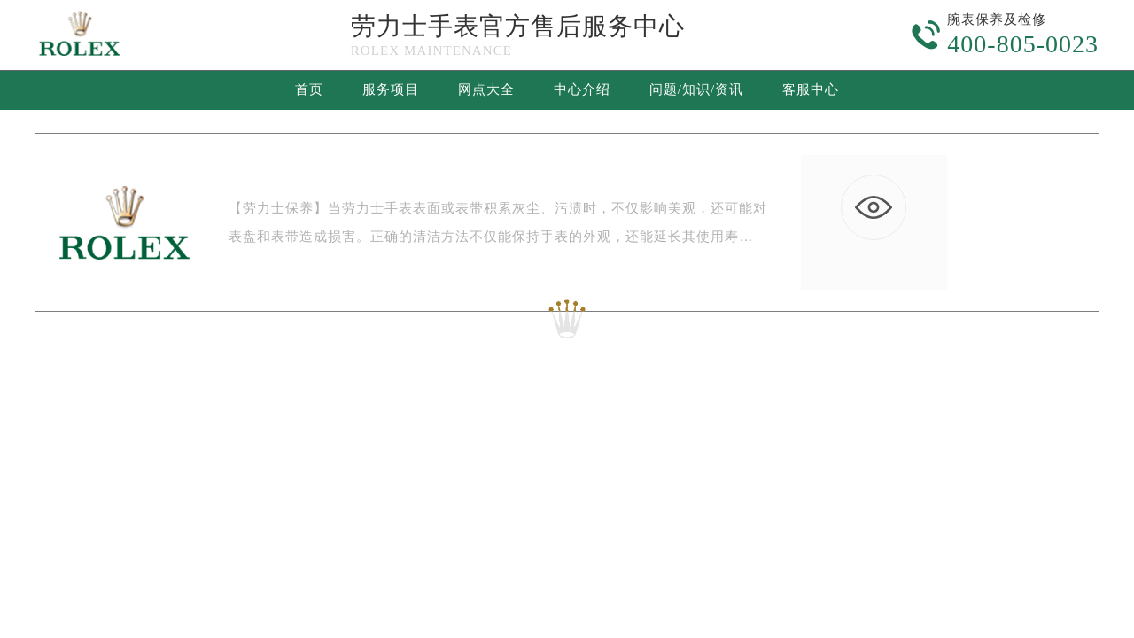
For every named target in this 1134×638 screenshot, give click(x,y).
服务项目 (390, 89)
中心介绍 (582, 89)
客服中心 (810, 89)
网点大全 (486, 89)
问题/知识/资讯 (696, 89)
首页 (309, 89)
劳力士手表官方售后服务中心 (518, 26)
